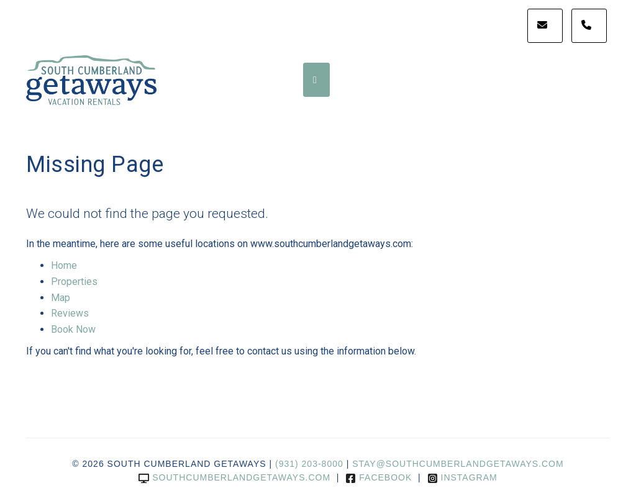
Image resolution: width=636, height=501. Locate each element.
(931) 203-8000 (309, 464)
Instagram (462, 477)
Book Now (73, 329)
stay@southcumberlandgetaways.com (458, 464)
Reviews (70, 313)
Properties (74, 281)
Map (60, 298)
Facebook (378, 477)
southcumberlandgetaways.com (234, 477)
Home (64, 265)
